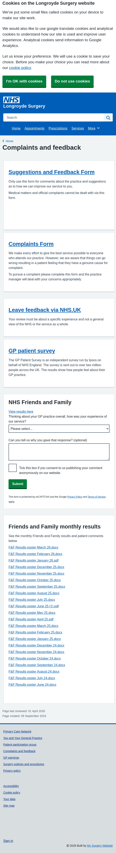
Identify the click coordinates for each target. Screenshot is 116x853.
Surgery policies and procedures (23, 764)
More (94, 128)
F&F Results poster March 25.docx (33, 625)
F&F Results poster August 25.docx (34, 593)
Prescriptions (58, 128)
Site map (8, 805)
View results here (21, 411)
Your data (9, 799)
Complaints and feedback (19, 751)
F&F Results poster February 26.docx (35, 553)
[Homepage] (57, 102)
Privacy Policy (74, 497)
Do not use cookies (72, 81)
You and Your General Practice (22, 738)
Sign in (8, 840)
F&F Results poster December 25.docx (36, 567)
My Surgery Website (100, 845)
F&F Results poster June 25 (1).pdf (34, 606)
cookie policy (20, 68)
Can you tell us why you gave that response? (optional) (48, 440)
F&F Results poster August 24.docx (34, 671)
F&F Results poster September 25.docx (37, 586)
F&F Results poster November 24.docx (36, 651)
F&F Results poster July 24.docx (32, 678)
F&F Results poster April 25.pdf (31, 619)
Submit (17, 483)
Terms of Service (97, 497)
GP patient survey (32, 350)
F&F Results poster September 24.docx (37, 665)
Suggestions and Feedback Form (52, 172)
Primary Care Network (17, 731)
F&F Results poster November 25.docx (36, 573)
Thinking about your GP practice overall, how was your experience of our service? (58, 419)
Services (77, 128)
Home (16, 128)
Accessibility (11, 786)
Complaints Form (31, 244)
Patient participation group (19, 744)
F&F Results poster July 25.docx (32, 599)
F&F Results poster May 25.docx (32, 612)
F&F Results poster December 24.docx (36, 645)
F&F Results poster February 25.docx (35, 632)
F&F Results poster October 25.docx (35, 580)
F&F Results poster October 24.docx (35, 658)
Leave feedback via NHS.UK (45, 310)
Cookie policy (11, 792)
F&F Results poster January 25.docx (35, 638)
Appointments (35, 128)
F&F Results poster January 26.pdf (33, 560)
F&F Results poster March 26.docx (33, 547)
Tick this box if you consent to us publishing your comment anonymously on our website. (60, 470)
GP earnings (11, 757)
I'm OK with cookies (24, 81)
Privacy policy (12, 770)
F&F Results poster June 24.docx (32, 684)
